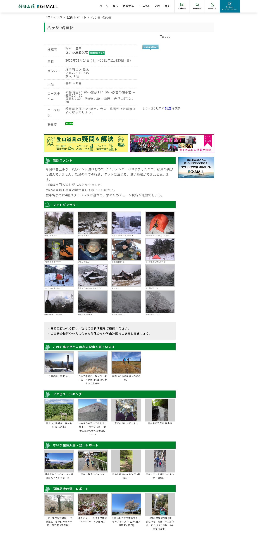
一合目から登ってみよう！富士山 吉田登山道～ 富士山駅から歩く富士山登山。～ (92, 429)
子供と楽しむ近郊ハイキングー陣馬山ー (160, 476)
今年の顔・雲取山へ (59, 375)
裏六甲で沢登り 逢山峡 (160, 423)
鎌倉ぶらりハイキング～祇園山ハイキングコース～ (59, 476)
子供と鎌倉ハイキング (92, 474)
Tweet (165, 36)
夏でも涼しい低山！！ (126, 423)
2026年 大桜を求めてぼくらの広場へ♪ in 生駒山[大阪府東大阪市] (126, 521)
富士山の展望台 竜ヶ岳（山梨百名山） (59, 425)
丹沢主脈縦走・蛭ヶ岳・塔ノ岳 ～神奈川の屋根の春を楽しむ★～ (92, 379)
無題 (168, 108)
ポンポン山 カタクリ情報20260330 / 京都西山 (92, 519)
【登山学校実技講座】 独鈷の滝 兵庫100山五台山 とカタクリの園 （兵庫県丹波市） (160, 523)
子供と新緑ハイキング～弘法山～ (126, 476)
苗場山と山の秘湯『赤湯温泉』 (126, 377)
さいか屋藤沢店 (76, 52)
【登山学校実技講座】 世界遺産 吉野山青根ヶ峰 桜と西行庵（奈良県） (59, 521)
